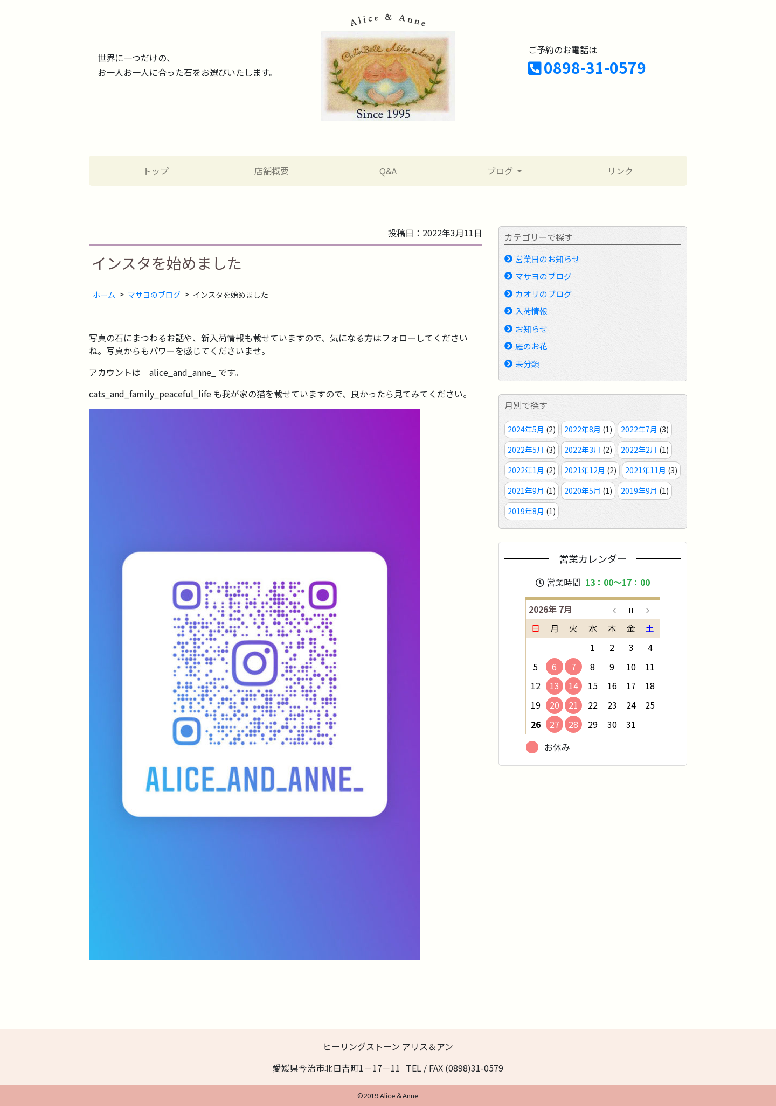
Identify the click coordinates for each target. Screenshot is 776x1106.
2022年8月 (582, 429)
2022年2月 (639, 449)
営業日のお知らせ (547, 258)
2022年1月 (526, 470)
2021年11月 (645, 470)
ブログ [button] (501, 170)
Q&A (388, 170)
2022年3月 (582, 449)
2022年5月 (526, 449)
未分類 (527, 363)
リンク (620, 170)
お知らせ (531, 328)
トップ (156, 170)
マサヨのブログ (543, 276)
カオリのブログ (543, 293)
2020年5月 (582, 490)
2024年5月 (526, 429)
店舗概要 (271, 170)
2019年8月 (526, 511)
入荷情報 (531, 311)
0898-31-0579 (587, 67)
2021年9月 (526, 490)
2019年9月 (639, 490)
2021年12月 (584, 470)
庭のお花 (531, 346)
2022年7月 (639, 429)
